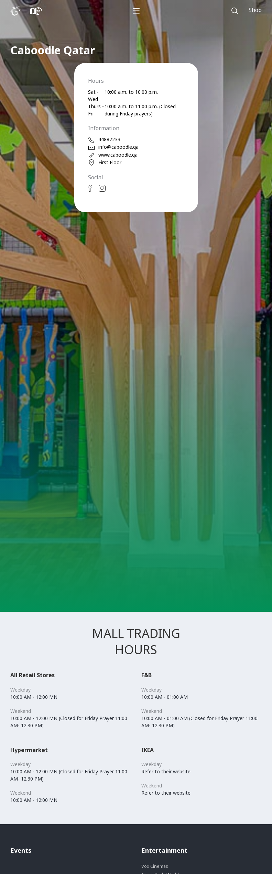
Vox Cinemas (154, 866)
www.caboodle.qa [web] (113, 155)
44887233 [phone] (104, 139)
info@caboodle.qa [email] (113, 147)
